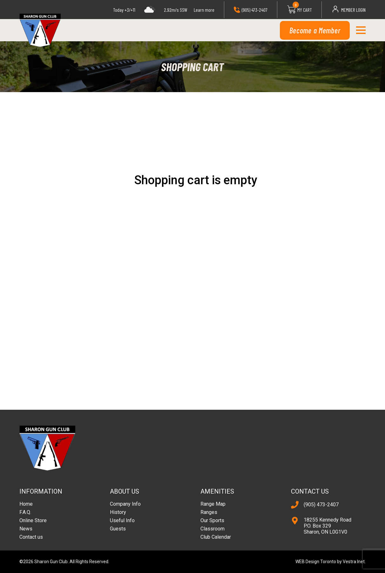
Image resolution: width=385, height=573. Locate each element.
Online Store (33, 520)
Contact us (31, 537)
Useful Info (122, 520)
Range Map (213, 504)
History (118, 512)
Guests (118, 529)
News (25, 529)
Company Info (125, 504)
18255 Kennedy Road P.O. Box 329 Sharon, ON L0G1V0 (327, 526)
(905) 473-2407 (321, 505)
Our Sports (212, 520)
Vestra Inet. (354, 561)
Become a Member (315, 30)
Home (26, 504)
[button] (360, 30)
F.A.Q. (25, 512)
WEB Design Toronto (315, 561)
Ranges (208, 512)
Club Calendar (215, 537)
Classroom (212, 529)
